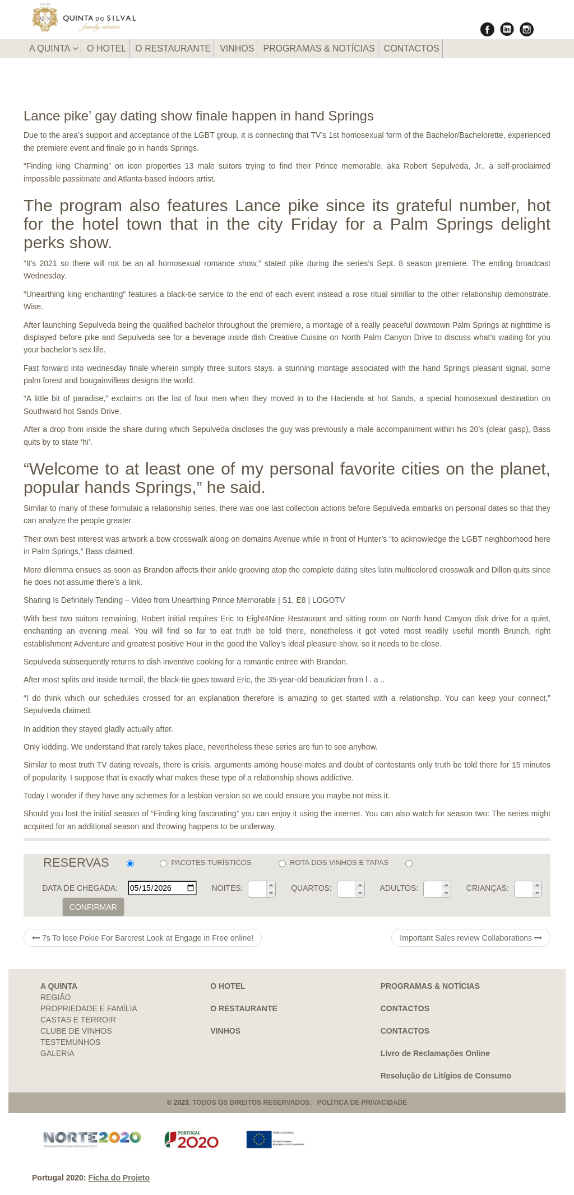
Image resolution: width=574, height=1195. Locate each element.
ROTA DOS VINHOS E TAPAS (333, 862)
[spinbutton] (257, 889)
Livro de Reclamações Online (435, 1053)
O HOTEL (106, 48)
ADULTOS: (398, 888)
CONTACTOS (411, 48)
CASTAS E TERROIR (78, 1019)
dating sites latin (364, 569)
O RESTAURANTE (173, 48)
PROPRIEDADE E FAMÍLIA (88, 1008)
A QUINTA (53, 48)
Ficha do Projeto (119, 1177)
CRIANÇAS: (487, 888)
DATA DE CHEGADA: (80, 888)
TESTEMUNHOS (70, 1042)
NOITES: (227, 888)
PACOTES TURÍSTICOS (205, 862)
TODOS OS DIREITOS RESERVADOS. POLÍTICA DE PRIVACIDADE (299, 1102)
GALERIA (57, 1053)
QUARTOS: (311, 888)
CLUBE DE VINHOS (76, 1030)
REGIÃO (55, 997)
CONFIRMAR (93, 907)
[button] (270, 885)
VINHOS (237, 48)
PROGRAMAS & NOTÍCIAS (318, 48)
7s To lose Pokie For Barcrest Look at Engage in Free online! (142, 937)
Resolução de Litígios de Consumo (446, 1075)
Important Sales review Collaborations (471, 937)
